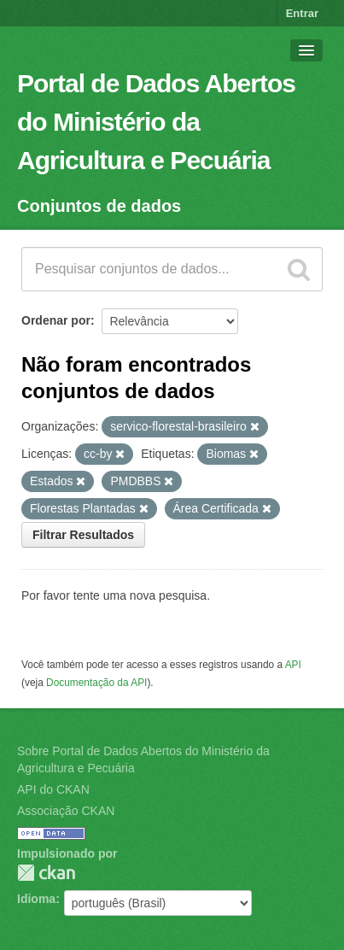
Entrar (302, 13)
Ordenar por (55, 320)
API (293, 665)
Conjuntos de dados (99, 205)
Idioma (36, 899)
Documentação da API (96, 683)
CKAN (46, 873)
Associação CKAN (65, 811)
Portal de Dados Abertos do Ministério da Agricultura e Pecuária (156, 121)
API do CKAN (53, 789)
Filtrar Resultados (83, 535)
